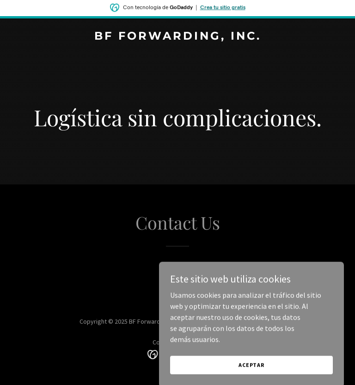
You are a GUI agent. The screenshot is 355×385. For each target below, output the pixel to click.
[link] (177, 36)
